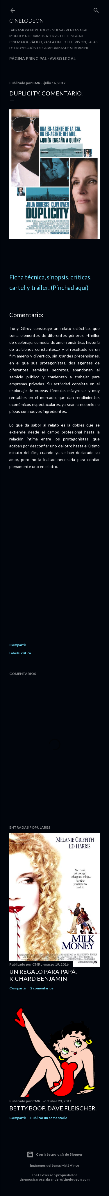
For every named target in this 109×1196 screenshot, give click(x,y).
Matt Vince (70, 1165)
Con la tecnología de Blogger (55, 1154)
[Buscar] (96, 9)
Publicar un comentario (48, 1118)
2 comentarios (41, 988)
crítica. (26, 653)
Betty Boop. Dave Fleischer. (53, 1108)
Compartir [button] (17, 645)
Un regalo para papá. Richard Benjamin (43, 975)
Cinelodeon (26, 20)
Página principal (28, 58)
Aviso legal (63, 58)
